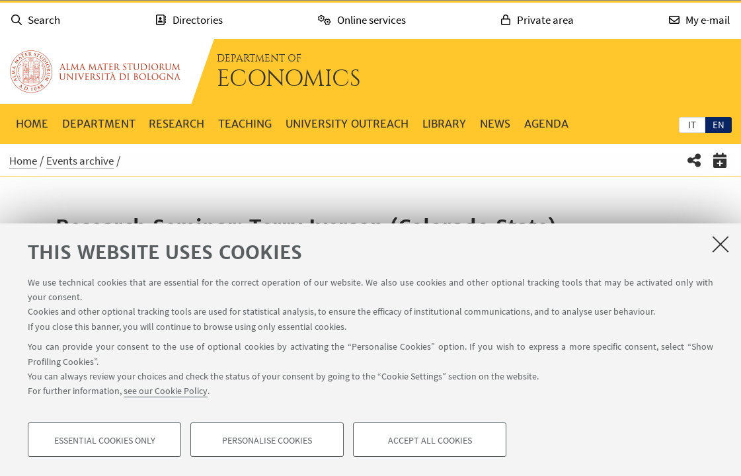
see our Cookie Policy (166, 391)
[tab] (692, 124)
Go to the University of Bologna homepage (95, 71)
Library (444, 123)
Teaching (245, 123)
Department (99, 123)
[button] (694, 160)
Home (32, 123)
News (495, 123)
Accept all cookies (430, 440)
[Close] (720, 244)
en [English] (718, 124)
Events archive (80, 160)
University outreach (347, 123)
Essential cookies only (104, 440)
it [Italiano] (692, 124)
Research (176, 123)
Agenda (546, 123)
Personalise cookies (267, 440)
